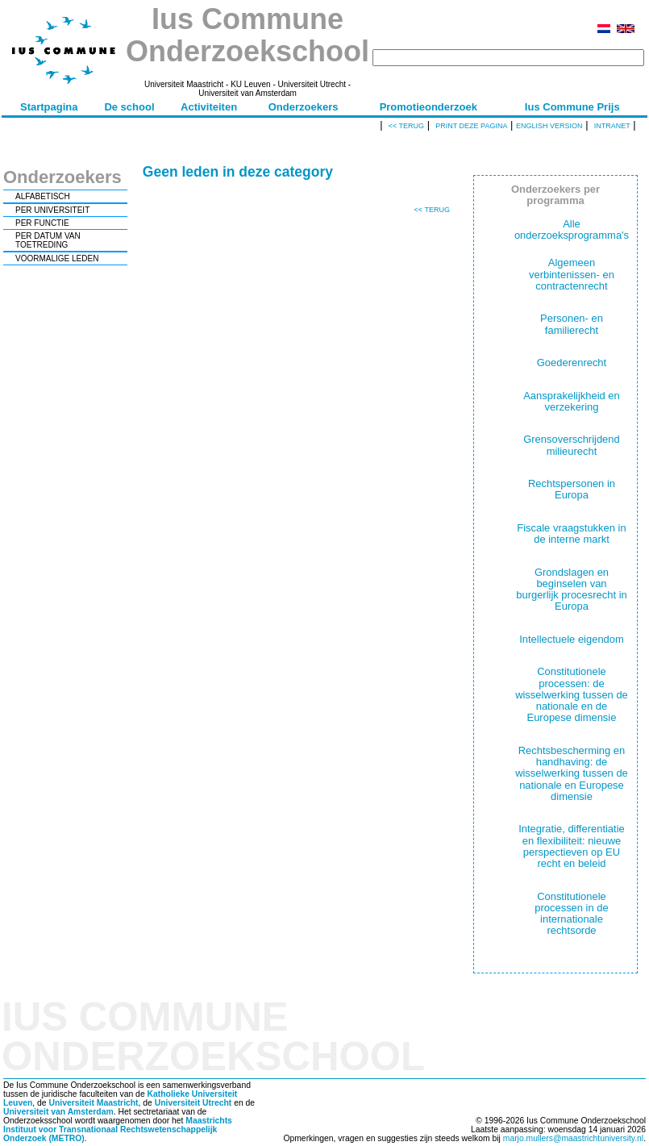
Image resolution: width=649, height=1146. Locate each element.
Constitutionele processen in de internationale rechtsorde (571, 913)
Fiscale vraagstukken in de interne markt (571, 533)
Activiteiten (209, 107)
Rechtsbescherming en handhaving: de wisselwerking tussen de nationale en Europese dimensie (571, 773)
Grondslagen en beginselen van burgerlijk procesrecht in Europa (571, 589)
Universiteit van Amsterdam (58, 1111)
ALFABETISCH (42, 196)
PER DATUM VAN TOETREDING (48, 240)
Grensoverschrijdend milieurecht (571, 444)
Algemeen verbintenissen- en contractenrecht (571, 274)
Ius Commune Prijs (572, 107)
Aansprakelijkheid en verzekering (571, 401)
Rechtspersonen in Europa (571, 489)
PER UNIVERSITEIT (52, 210)
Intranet (612, 126)
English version (549, 126)
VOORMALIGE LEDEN (56, 258)
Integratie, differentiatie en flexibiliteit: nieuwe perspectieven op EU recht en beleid (571, 846)
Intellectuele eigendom (571, 639)
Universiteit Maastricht (93, 1102)
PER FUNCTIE (42, 223)
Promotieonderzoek (428, 107)
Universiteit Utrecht (193, 1102)
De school (129, 107)
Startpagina (49, 107)
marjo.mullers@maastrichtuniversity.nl (573, 1138)
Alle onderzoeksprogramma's (571, 229)
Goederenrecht (571, 362)
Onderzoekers (303, 107)
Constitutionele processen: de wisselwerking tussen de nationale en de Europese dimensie (571, 694)
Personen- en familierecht (571, 323)
